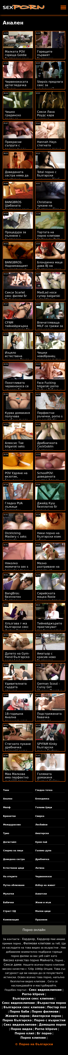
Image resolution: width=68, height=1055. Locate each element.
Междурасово (12, 824)
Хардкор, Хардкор (36, 939)
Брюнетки (9, 816)
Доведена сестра (14, 859)
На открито (10, 876)
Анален (7, 798)
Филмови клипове (37, 943)
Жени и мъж (43, 902)
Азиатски (41, 893)
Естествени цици (13, 868)
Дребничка (42, 859)
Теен (6, 790)
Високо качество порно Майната (28, 960)
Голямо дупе (43, 850)
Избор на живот (45, 885)
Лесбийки (41, 824)
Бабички (8, 902)
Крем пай (41, 842)
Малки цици (43, 911)
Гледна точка (44, 790)
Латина (39, 868)
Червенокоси (43, 876)
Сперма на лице (13, 850)
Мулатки (8, 893)
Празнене (41, 919)
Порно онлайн (34, 930)
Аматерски (42, 833)
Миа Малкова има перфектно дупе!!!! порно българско (17, 779)
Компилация (11, 919)
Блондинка (42, 798)
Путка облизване (13, 885)
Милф (7, 807)
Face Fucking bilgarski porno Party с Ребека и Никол (49, 388)
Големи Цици (43, 807)
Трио (6, 833)
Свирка (39, 816)
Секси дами (12, 964)
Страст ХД (9, 911)
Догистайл (9, 842)
